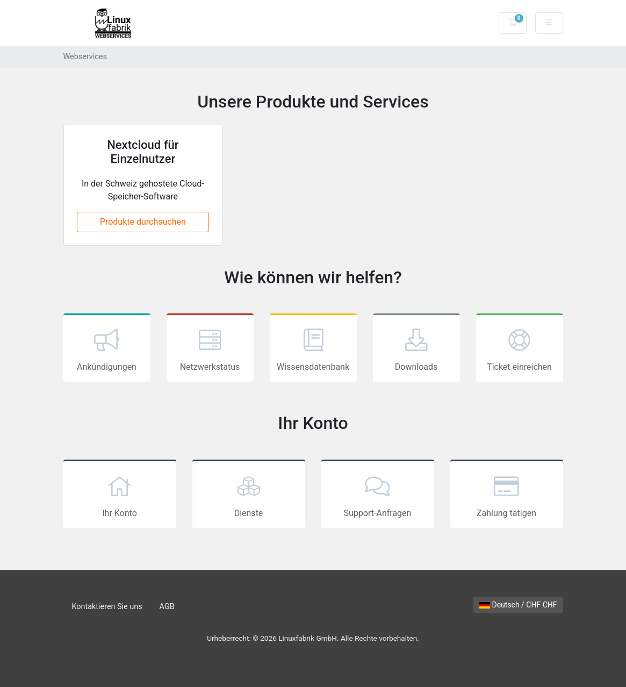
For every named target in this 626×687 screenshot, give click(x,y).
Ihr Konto (119, 495)
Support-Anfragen (377, 495)
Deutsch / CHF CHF (518, 604)
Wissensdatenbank (313, 349)
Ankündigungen (106, 349)
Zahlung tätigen (506, 495)
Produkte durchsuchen (143, 222)
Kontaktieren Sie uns (107, 606)
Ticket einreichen (519, 349)
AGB (167, 606)
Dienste (248, 495)
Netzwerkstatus (210, 349)
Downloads (416, 349)
